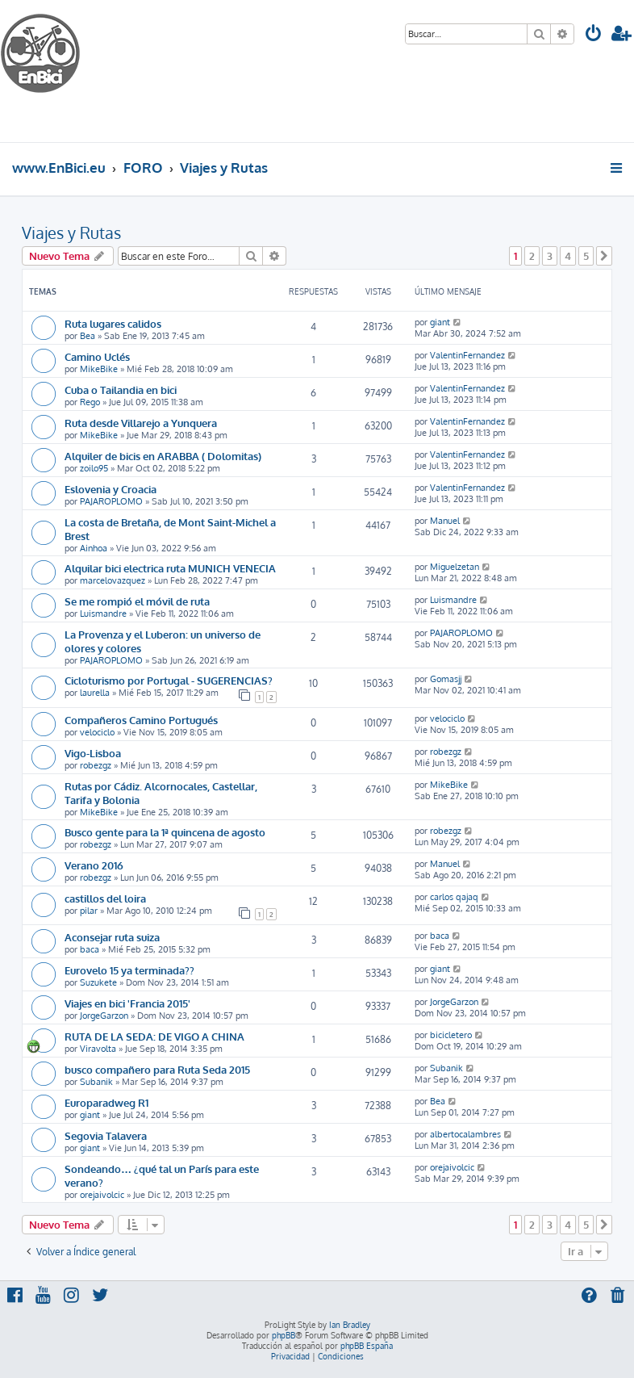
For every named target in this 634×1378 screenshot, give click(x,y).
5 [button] (586, 255)
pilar (89, 910)
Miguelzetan (454, 566)
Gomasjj (445, 679)
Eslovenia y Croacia (110, 489)
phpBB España (366, 1346)
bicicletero (451, 1035)
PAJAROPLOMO (111, 501)
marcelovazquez (112, 580)
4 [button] (568, 255)
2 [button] (532, 255)
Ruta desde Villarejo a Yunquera (141, 422)
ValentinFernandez (467, 355)
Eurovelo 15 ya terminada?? (129, 970)
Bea (87, 335)
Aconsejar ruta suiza (112, 937)
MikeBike (99, 369)
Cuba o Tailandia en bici (121, 389)
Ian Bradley (349, 1325)
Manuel (445, 520)
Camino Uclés (97, 356)
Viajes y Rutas (71, 232)
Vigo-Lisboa (93, 753)
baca (89, 949)
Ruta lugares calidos (113, 323)
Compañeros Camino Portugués (141, 720)
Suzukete (98, 982)
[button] (604, 256)
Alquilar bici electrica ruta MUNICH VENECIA (170, 568)
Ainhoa (93, 548)
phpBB (283, 1335)
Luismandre (103, 613)
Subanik (96, 1081)
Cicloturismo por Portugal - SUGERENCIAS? (169, 680)
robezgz (95, 765)
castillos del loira (105, 898)
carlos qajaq (454, 897)
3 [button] (550, 255)
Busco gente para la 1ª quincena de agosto (165, 832)
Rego (90, 402)
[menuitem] (593, 35)
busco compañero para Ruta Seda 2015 (157, 1069)
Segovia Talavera (106, 1135)
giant (440, 322)
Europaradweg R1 (106, 1102)
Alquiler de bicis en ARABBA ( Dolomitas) (163, 456)
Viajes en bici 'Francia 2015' (127, 1003)
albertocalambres (465, 1134)
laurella (95, 692)
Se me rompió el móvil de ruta (137, 601)
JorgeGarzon (104, 1015)
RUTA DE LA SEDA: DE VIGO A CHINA (154, 1036)
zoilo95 (94, 468)
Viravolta (98, 1048)
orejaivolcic (102, 1194)
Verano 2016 (94, 865)
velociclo (97, 732)
